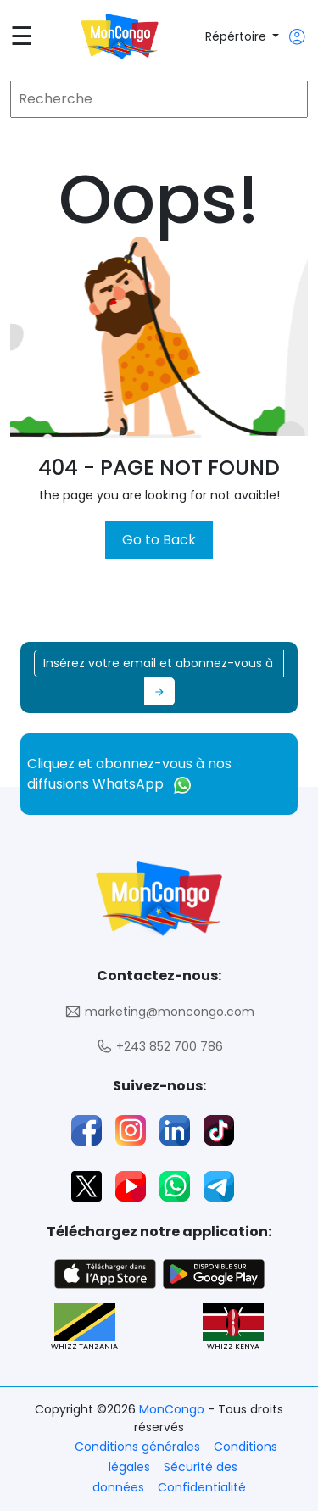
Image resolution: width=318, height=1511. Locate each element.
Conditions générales (137, 1446)
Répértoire (237, 36)
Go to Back (159, 539)
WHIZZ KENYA (233, 1327)
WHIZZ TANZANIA (84, 1327)
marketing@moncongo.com (159, 1012)
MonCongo (173, 1409)
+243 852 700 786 (159, 1047)
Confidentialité (202, 1487)
